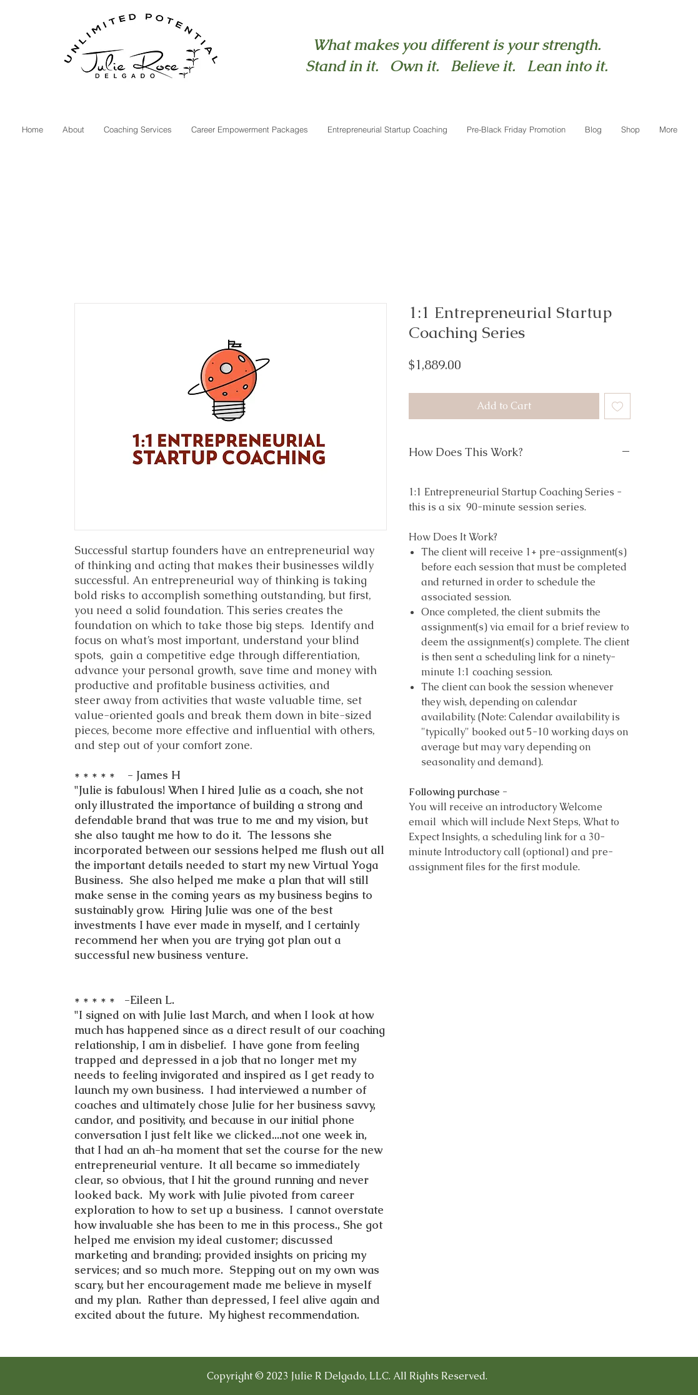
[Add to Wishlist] (617, 406)
